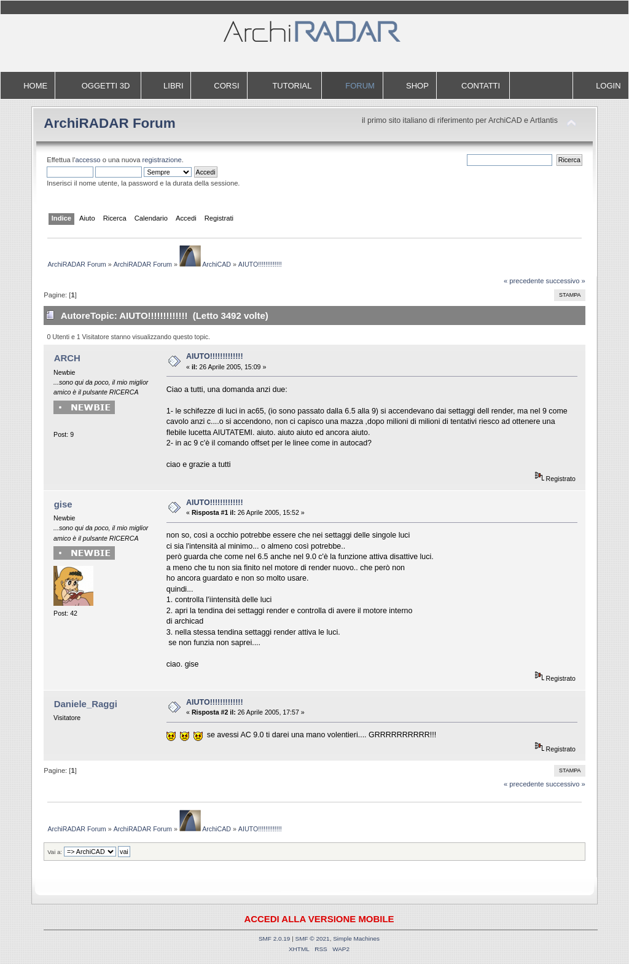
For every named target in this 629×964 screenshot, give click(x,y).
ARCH (67, 358)
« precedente (524, 280)
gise (63, 504)
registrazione (162, 159)
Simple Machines (356, 938)
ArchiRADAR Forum (110, 123)
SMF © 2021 (312, 938)
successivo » (565, 280)
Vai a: (54, 851)
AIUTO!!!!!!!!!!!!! (214, 356)
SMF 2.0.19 (275, 938)
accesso (87, 159)
